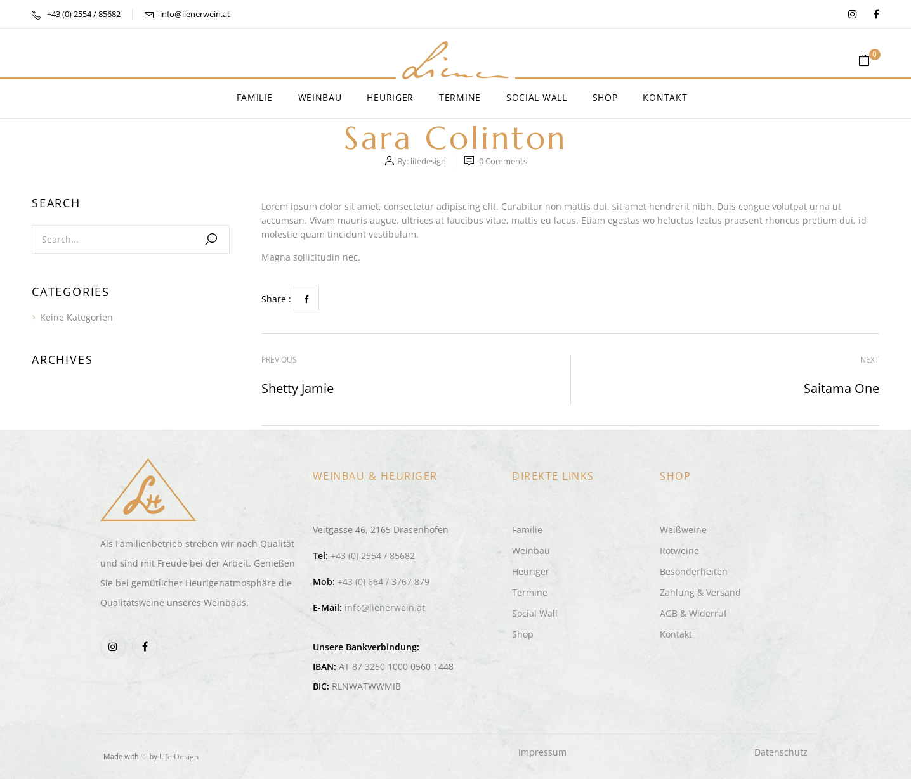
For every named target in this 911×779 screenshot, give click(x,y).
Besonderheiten (694, 571)
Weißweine (683, 530)
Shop (523, 634)
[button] (868, 60)
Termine (529, 592)
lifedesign (428, 161)
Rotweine (679, 550)
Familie (527, 530)
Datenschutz (781, 752)
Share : (276, 299)
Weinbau (531, 550)
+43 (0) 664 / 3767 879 (383, 582)
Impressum (542, 752)
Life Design (179, 756)
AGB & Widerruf (693, 613)
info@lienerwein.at (195, 14)
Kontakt (676, 634)
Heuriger (530, 571)
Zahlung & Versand (700, 592)
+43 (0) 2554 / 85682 (84, 14)
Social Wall (535, 613)
